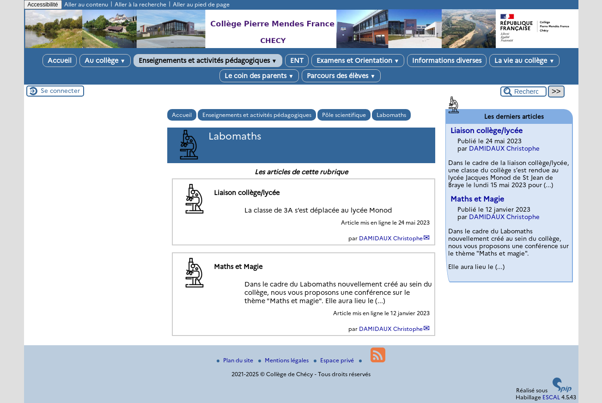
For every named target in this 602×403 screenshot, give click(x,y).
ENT (297, 60)
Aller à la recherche (140, 4)
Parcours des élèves (341, 76)
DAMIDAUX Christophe (391, 238)
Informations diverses (446, 60)
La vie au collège (524, 60)
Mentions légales (284, 360)
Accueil (60, 60)
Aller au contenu (86, 4)
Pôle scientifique (344, 114)
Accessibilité (43, 4)
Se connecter (60, 90)
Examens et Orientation (358, 60)
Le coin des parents (259, 76)
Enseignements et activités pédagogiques (208, 60)
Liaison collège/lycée (486, 130)
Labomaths (391, 114)
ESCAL (551, 397)
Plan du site (236, 360)
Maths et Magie (477, 199)
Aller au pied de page (201, 4)
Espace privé (334, 360)
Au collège (105, 60)
